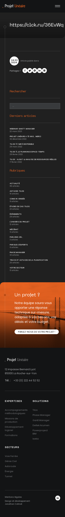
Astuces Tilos (17, 191)
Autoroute (10, 466)
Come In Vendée (17, 198)
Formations (11, 435)
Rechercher (18, 91)
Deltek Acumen (41, 425)
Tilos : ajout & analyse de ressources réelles (33, 159)
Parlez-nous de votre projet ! (36, 331)
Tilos (35, 410)
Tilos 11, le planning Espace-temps (27, 151)
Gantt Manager (41, 420)
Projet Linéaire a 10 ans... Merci (25, 136)
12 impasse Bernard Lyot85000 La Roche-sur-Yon (21, 371)
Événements (15, 214)
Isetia (36, 438)
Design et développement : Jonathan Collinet (18, 502)
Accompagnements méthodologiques (16, 412)
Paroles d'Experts (19, 244)
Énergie (9, 471)
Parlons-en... (16, 237)
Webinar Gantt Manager (22, 128)
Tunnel (8, 476)
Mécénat (14, 229)
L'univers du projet (19, 221)
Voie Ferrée (11, 456)
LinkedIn (57, 498)
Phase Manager (17, 252)
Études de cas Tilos (20, 206)
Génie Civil (11, 461)
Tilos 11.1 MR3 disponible (22, 144)
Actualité (15, 183)
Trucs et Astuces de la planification (29, 260)
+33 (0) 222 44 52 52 (27, 380)
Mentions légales (13, 497)
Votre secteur (17, 267)
